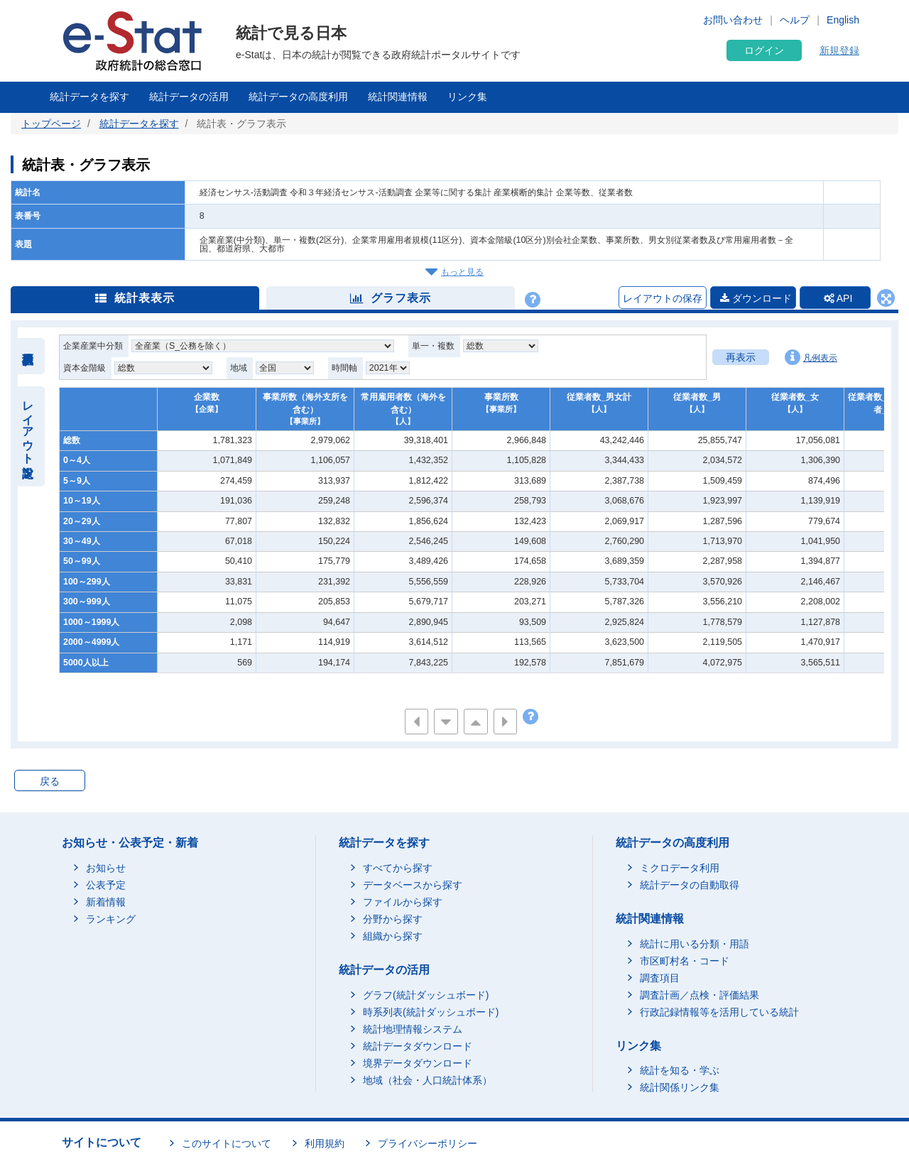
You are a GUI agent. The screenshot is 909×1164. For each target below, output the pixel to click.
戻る (50, 781)
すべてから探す (397, 868)
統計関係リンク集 (679, 1087)
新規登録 (839, 50)
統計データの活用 (189, 96)
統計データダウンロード (417, 1046)
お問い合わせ (733, 20)
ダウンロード (756, 298)
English (843, 20)
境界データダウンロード (417, 1063)
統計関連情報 (398, 96)
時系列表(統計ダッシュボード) (431, 1012)
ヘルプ (795, 20)
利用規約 (324, 1143)
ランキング (111, 919)
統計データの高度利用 (298, 96)
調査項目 (660, 978)
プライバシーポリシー (427, 1143)
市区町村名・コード (684, 961)
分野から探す (393, 919)
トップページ (51, 123)
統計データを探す (89, 96)
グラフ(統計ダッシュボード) (426, 995)
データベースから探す (412, 885)
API (838, 298)
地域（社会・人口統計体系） (427, 1080)
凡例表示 (811, 357)
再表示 (741, 357)
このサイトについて (226, 1143)
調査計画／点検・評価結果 (699, 995)
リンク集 (467, 96)
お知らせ (106, 868)
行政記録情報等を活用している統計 (719, 1012)
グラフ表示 (390, 298)
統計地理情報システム (412, 1029)
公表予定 (106, 885)
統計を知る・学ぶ (679, 1070)
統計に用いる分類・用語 (694, 944)
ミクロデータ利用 (679, 868)
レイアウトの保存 (662, 298)
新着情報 (106, 902)
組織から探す (393, 936)
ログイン (764, 50)
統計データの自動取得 (689, 885)
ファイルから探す (402, 902)
